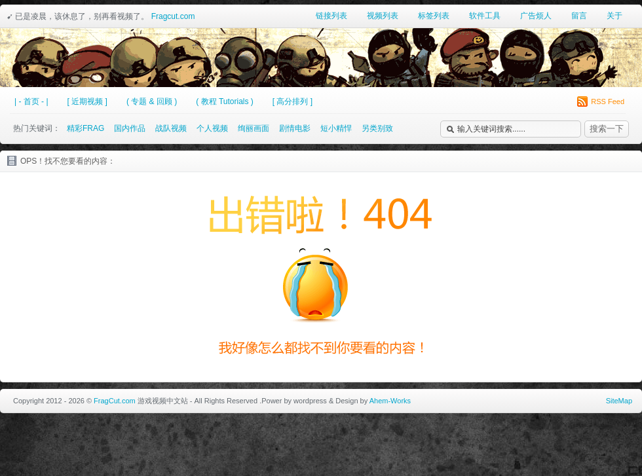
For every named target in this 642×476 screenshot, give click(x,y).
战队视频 (171, 128)
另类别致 (377, 128)
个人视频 (212, 128)
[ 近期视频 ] (87, 101)
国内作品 (129, 128)
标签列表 (433, 15)
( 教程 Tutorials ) (225, 101)
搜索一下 (607, 129)
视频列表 (382, 15)
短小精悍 (336, 128)
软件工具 (484, 15)
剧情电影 (295, 128)
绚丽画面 (253, 128)
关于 (614, 15)
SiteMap (619, 401)
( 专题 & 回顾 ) (151, 101)
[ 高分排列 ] (292, 101)
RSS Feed (600, 101)
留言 (579, 15)
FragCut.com (115, 401)
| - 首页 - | (31, 101)
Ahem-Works (390, 401)
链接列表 (331, 15)
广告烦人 (536, 15)
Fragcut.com (173, 16)
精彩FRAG (85, 128)
